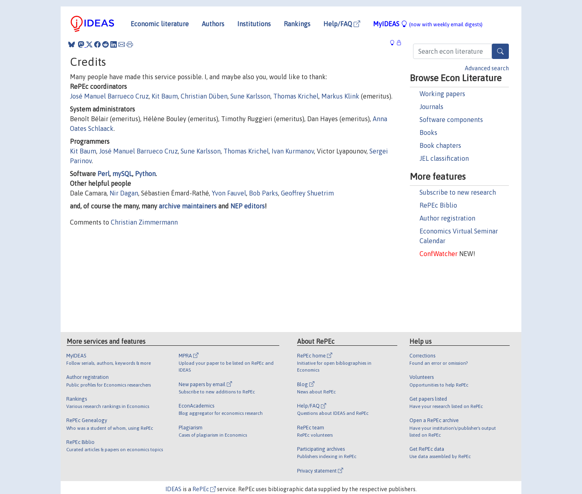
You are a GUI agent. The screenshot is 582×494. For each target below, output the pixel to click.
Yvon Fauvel (229, 193)
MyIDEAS (428, 23)
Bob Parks (263, 193)
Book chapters (440, 145)
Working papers (442, 93)
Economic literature (160, 23)
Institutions (254, 23)
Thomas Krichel (295, 96)
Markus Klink (340, 96)
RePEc (204, 489)
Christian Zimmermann (144, 222)
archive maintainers (188, 206)
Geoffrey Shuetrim (307, 193)
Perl (103, 173)
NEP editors (247, 206)
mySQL (122, 173)
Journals (431, 106)
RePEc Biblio (438, 205)
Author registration (447, 218)
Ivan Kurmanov (293, 151)
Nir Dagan (124, 193)
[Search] (500, 51)
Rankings (297, 23)
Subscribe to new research (458, 192)
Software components (451, 119)
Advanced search (487, 68)
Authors (213, 23)
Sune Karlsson (250, 96)
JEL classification (444, 158)
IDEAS (173, 489)
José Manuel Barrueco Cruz (109, 96)
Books (428, 132)
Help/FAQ (341, 23)
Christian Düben (204, 96)
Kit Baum (165, 96)
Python (145, 173)
